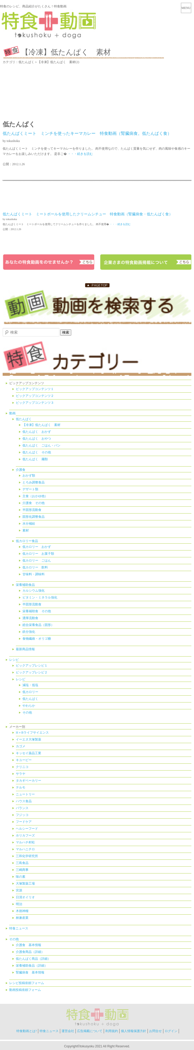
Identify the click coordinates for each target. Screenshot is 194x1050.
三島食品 (22, 863)
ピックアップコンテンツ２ (35, 396)
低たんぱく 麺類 (35, 459)
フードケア (24, 822)
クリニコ (22, 767)
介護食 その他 (33, 503)
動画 (12, 413)
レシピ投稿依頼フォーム (26, 983)
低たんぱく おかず (36, 432)
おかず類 (28, 475)
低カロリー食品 (27, 541)
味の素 (20, 876)
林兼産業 (22, 918)
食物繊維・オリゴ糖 (36, 638)
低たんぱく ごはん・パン (41, 445)
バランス (22, 808)
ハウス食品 (24, 801)
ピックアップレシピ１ (32, 665)
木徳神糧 (22, 911)
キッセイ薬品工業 (28, 753)
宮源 (19, 890)
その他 (27, 712)
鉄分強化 (28, 632)
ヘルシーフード (27, 828)
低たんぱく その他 (36, 452)
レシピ (14, 660)
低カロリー (30, 692)
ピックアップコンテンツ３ (35, 403)
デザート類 (30, 489)
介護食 (20, 470)
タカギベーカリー (28, 780)
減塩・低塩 (30, 685)
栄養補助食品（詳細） (32, 965)
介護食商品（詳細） (30, 952)
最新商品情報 (25, 649)
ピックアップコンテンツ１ (35, 389)
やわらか (28, 705)
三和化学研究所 (27, 856)
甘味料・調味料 (33, 574)
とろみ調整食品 (33, 482)
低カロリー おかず (36, 547)
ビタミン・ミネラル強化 (39, 597)
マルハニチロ (25, 849)
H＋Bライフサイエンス (32, 732)
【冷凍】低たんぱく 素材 (41, 425)
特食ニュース (18, 928)
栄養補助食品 (25, 585)
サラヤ (20, 774)
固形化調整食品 (33, 517)
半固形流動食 (31, 510)
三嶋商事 (22, 870)
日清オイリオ (25, 897)
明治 (19, 904)
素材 (25, 530)
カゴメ (20, 746)
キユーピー (24, 760)
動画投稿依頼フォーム (25, 990)
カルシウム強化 (33, 590)
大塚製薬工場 (25, 883)
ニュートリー (25, 794)
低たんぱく (24, 419)
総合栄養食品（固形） (38, 625)
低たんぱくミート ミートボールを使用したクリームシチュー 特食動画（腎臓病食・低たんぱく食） (88, 214)
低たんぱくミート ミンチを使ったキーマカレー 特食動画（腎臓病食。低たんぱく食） (87, 133)
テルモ (20, 787)
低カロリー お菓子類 (38, 553)
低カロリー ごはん (36, 560)
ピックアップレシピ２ (32, 672)
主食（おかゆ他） (35, 496)
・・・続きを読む (80, 154)
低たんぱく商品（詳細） (33, 959)
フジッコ (22, 815)
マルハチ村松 (25, 842)
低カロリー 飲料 (35, 567)
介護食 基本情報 (28, 945)
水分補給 (28, 523)
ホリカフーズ (25, 835)
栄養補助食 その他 (36, 611)
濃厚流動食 (30, 618)
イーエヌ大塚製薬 (28, 739)
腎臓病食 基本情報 (30, 972)
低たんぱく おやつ (36, 438)
